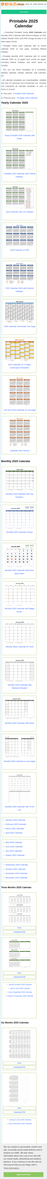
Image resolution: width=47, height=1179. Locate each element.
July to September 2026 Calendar (20, 992)
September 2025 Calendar (16, 865)
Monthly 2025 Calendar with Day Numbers (20, 495)
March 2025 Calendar (14, 828)
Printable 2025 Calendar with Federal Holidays (20, 175)
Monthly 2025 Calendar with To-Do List (19, 808)
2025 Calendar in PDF (19, 250)
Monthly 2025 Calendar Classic (19, 532)
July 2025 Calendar (13, 851)
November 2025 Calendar (16, 873)
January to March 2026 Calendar (20, 984)
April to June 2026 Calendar (20, 988)
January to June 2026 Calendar (20, 1120)
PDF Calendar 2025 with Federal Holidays (20, 289)
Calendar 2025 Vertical (19, 451)
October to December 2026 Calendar (20, 996)
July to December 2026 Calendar (20, 1124)
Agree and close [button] (23, 1175)
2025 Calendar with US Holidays (19, 212)
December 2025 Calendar (16, 878)
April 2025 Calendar (13, 833)
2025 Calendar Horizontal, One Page (19, 326)
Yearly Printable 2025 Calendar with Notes (19, 137)
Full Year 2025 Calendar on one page (20, 410)
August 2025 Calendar (15, 855)
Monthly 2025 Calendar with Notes (19, 723)
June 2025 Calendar (14, 847)
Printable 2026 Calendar (23, 93)
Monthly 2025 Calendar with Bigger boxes (20, 610)
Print (19, 928)
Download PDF (19, 932)
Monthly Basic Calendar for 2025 (20, 647)
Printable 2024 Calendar (27, 98)
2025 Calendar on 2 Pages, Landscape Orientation (19, 366)
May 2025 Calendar (13, 842)
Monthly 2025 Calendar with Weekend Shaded (19, 686)
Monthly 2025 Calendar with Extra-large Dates (19, 571)
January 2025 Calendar (15, 820)
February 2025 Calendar (15, 824)
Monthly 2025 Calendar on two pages (19, 761)
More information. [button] (12, 1168)
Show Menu (24, 12)
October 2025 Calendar (15, 869)
